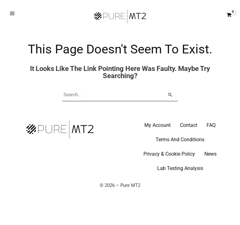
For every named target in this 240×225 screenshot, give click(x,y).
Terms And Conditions (180, 150)
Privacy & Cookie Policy (169, 165)
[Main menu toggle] (12, 19)
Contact (188, 136)
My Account (157, 136)
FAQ (211, 136)
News (210, 165)
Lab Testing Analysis (180, 179)
